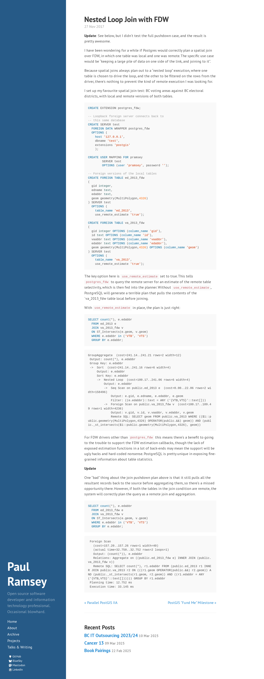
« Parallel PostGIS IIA (101, 602)
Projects (13, 640)
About (12, 628)
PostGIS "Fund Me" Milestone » (192, 602)
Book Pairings (107, 650)
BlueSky (17, 661)
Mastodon (18, 665)
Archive (13, 634)
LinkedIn (17, 669)
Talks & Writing (19, 647)
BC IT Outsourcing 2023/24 (121, 635)
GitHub (16, 656)
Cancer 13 (104, 643)
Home (12, 621)
